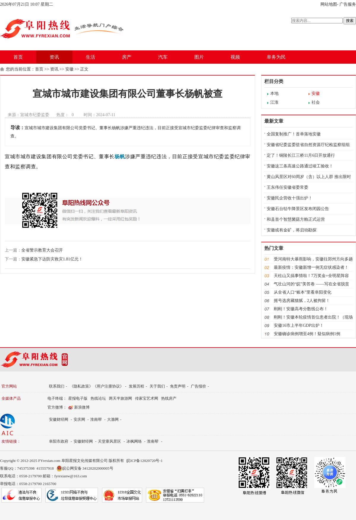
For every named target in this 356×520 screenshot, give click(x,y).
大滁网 (113, 419)
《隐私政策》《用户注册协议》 (97, 386)
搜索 (350, 20)
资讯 (54, 57)
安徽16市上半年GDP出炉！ (299, 325)
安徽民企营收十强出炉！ (289, 198)
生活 (90, 57)
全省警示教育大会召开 (42, 250)
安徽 (69, 69)
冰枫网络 (134, 441)
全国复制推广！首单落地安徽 (294, 134)
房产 (126, 57)
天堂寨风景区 (109, 441)
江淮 (274, 102)
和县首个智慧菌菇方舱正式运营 (296, 219)
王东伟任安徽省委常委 (287, 187)
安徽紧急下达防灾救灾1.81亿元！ (52, 259)
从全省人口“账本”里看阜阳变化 (302, 292)
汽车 (163, 57)
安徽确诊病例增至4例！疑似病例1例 (307, 334)
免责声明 (177, 386)
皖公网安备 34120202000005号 (84, 468)
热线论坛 (98, 398)
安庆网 (79, 419)
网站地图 (328, 4)
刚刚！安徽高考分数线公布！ (301, 309)
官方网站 (9, 386)
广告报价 (198, 386)
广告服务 (347, 4)
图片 (199, 57)
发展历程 (136, 386)
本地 (274, 93)
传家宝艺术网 (146, 398)
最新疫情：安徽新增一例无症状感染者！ (311, 267)
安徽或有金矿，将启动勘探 (292, 230)
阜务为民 (276, 57)
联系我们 (56, 386)
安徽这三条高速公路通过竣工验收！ (300, 166)
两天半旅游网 (120, 398)
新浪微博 (82, 407)
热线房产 (169, 398)
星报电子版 (78, 398)
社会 (316, 102)
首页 (18, 57)
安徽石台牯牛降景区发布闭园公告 (298, 209)
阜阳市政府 (58, 441)
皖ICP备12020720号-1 (144, 460)
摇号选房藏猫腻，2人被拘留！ (302, 300)
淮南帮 (96, 419)
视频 (235, 57)
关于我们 (157, 386)
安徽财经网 (58, 419)
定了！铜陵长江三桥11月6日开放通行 (301, 155)
